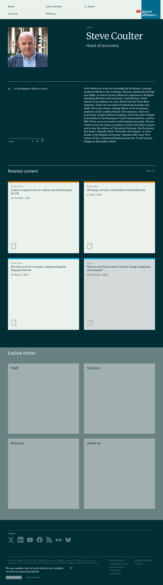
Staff (89, 27)
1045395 (33, 563)
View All (150, 171)
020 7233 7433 (89, 560)
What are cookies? (33, 577)
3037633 (94, 563)
